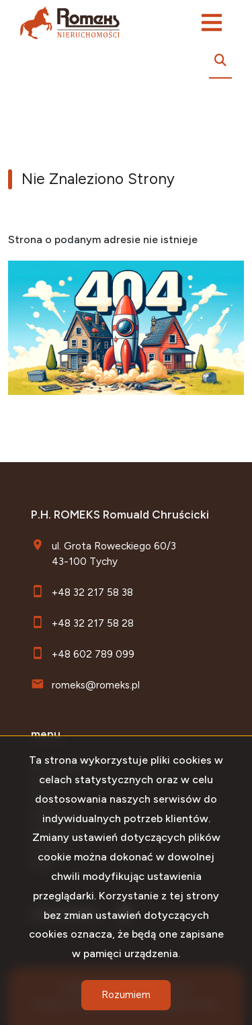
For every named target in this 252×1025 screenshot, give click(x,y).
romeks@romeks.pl (96, 684)
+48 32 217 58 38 (92, 592)
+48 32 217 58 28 (93, 623)
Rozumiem (126, 995)
